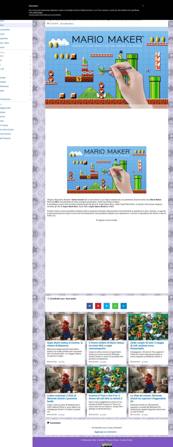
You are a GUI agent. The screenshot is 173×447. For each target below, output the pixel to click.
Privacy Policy (112, 438)
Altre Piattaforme (9, 99)
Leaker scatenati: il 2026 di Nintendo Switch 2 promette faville (65, 396)
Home (6, 21)
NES (4, 95)
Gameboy (6, 91)
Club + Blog (8, 43)
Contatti (101, 438)
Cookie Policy (125, 438)
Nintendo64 (7, 82)
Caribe (62, 361)
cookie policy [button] (37, 12)
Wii (3, 73)
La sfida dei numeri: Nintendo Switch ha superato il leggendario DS (147, 397)
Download (6, 116)
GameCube (6, 78)
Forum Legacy (8, 125)
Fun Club (5, 121)
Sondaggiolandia (9, 108)
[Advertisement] (106, 127)
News (6, 25)
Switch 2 (5, 56)
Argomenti (8, 38)
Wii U (4, 65)
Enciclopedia (9, 29)
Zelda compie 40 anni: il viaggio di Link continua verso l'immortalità (148, 343)
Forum (6, 47)
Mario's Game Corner (11, 129)
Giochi (6, 34)
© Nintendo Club (89, 438)
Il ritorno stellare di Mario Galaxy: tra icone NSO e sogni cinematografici (106, 345)
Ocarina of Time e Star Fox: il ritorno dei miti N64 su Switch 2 (105, 396)
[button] (143, 6)
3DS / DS (6, 69)
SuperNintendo (8, 86)
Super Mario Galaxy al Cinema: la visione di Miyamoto (64, 343)
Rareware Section (9, 134)
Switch (5, 60)
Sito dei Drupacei (9, 138)
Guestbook (6, 112)
